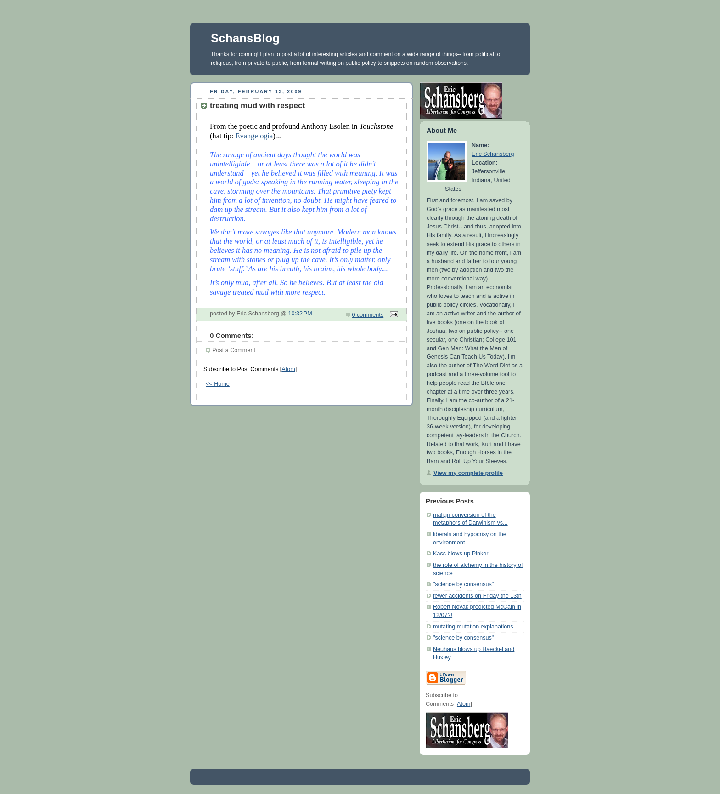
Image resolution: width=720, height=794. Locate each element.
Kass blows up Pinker (461, 553)
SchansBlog (245, 38)
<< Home (218, 384)
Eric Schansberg (493, 154)
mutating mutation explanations (473, 626)
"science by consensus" (463, 584)
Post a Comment (233, 350)
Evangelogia (254, 135)
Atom (288, 369)
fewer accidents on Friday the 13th (477, 596)
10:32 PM (300, 313)
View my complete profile (468, 473)
